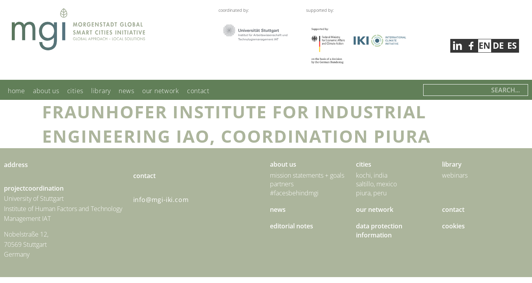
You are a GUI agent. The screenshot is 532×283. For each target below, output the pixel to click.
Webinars (455, 175)
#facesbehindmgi (294, 193)
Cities (75, 90)
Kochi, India (371, 175)
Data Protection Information (379, 230)
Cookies (453, 226)
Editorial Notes (291, 226)
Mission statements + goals (307, 175)
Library (101, 90)
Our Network (160, 90)
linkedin (471, 46)
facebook (457, 46)
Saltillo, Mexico (376, 184)
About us (46, 90)
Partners (282, 184)
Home (16, 90)
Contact (198, 90)
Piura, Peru (371, 193)
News (126, 90)
